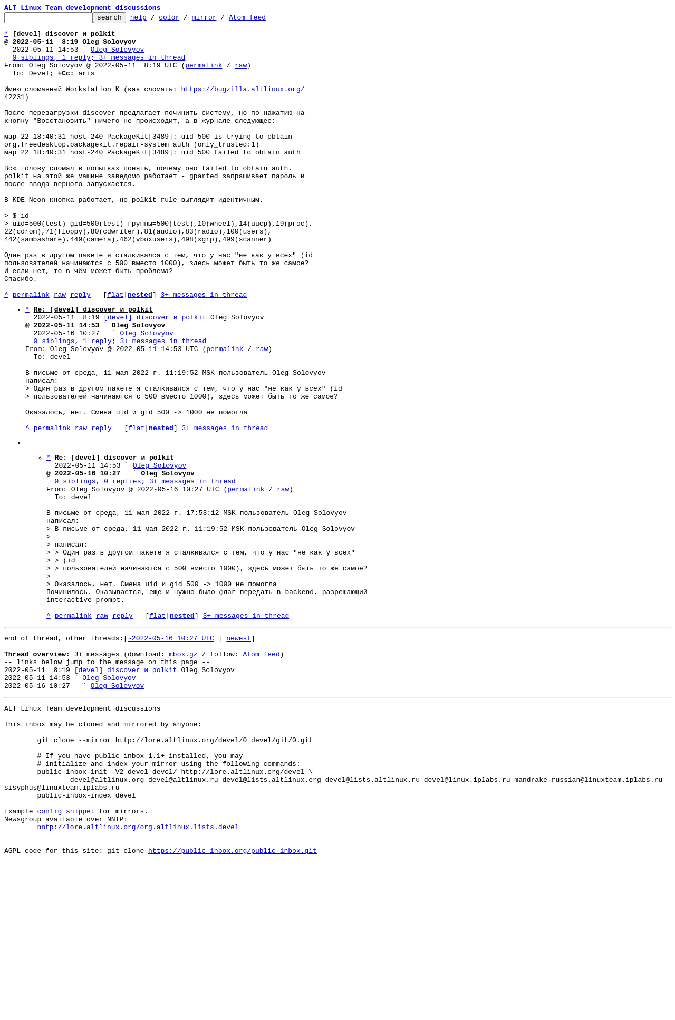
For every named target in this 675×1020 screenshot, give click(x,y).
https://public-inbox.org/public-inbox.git (232, 1008)
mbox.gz (183, 775)
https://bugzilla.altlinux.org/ (242, 104)
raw (241, 76)
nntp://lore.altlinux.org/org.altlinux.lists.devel (137, 980)
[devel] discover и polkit (154, 377)
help (155, 20)
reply (80, 351)
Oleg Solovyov (117, 57)
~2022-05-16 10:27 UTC (171, 756)
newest (238, 756)
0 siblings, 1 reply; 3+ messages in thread (99, 66)
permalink (203, 76)
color (185, 20)
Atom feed (263, 20)
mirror (220, 20)
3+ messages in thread (203, 351)
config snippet (65, 961)
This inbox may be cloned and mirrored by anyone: (102, 856)
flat (115, 351)
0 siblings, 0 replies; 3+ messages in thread (145, 571)
